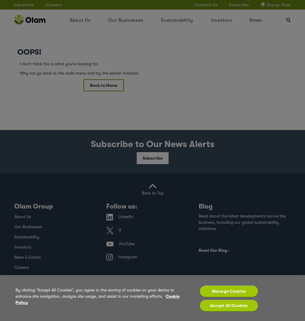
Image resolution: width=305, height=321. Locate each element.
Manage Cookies (229, 294)
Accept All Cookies (229, 308)
